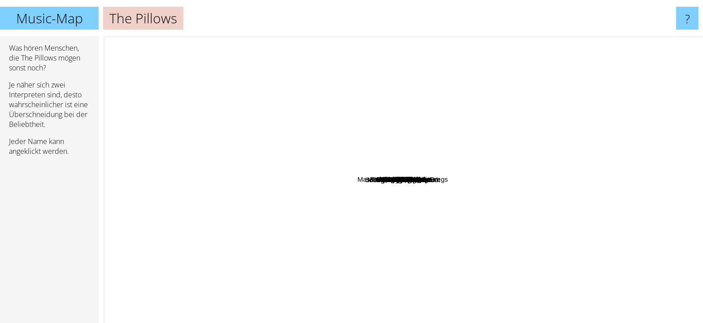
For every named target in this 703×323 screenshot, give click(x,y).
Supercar (365, 169)
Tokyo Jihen (450, 303)
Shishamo (582, 182)
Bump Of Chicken (587, 172)
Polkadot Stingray (520, 137)
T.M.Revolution (641, 163)
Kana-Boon (441, 285)
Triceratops (292, 106)
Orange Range (434, 123)
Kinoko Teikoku (506, 199)
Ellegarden (597, 197)
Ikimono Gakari (393, 229)
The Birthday (458, 248)
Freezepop (225, 166)
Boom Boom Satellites (439, 42)
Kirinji (373, 42)
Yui (578, 196)
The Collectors (347, 120)
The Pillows (403, 179)
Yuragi (323, 219)
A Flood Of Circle (419, 55)
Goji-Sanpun (419, 87)
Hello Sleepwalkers (273, 262)
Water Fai (323, 258)
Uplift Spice (640, 284)
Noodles (337, 293)
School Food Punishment (226, 207)
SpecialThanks (226, 132)
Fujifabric (310, 146)
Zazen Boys (231, 235)
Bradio (593, 106)
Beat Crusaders (299, 113)
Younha (250, 194)
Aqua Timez (401, 202)
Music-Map (49, 18)
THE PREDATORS (349, 275)
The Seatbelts (454, 136)
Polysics (296, 195)
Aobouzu (497, 79)
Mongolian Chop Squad (279, 231)
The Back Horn (300, 206)
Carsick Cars (299, 131)
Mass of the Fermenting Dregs (435, 210)
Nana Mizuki (313, 236)
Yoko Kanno (474, 147)
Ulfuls (233, 253)
